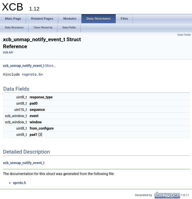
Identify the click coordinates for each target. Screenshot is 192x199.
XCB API (8, 52)
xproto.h (32, 74)
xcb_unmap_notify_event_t (23, 66)
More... (50, 66)
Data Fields (184, 34)
